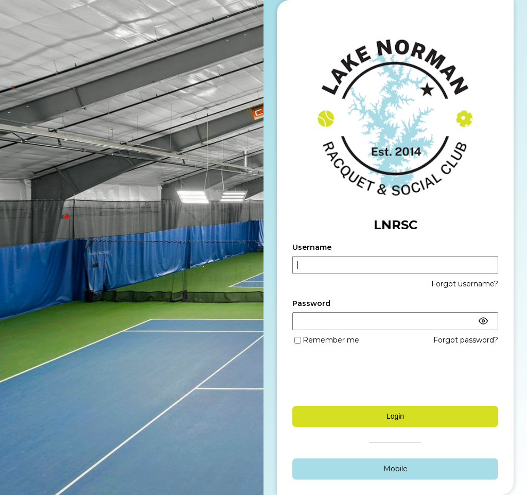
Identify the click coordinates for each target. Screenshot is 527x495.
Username (311, 247)
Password (311, 303)
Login (395, 416)
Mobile (395, 468)
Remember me (331, 340)
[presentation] (395, 375)
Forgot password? (465, 340)
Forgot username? (464, 283)
